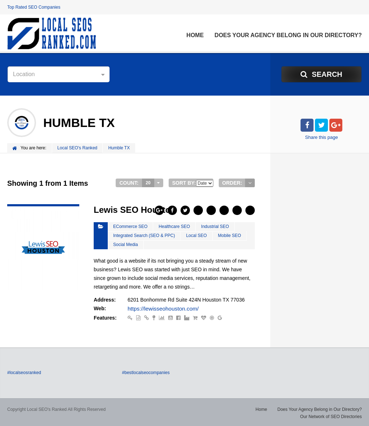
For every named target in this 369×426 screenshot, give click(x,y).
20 (148, 182)
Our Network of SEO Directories (331, 415)
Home (195, 35)
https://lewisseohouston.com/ (160, 308)
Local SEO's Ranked (77, 147)
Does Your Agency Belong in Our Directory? (288, 35)
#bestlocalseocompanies (145, 371)
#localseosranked (24, 371)
